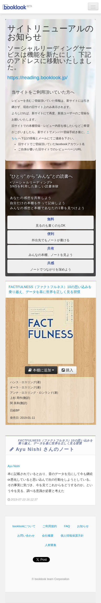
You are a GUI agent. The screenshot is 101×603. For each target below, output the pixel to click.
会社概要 (48, 535)
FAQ (67, 526)
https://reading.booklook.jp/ (37, 77)
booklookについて (23, 526)
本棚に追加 (41, 370)
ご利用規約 (49, 526)
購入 (67, 370)
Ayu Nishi (14, 466)
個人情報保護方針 (72, 535)
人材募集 (50, 545)
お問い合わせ (26, 535)
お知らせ (83, 526)
